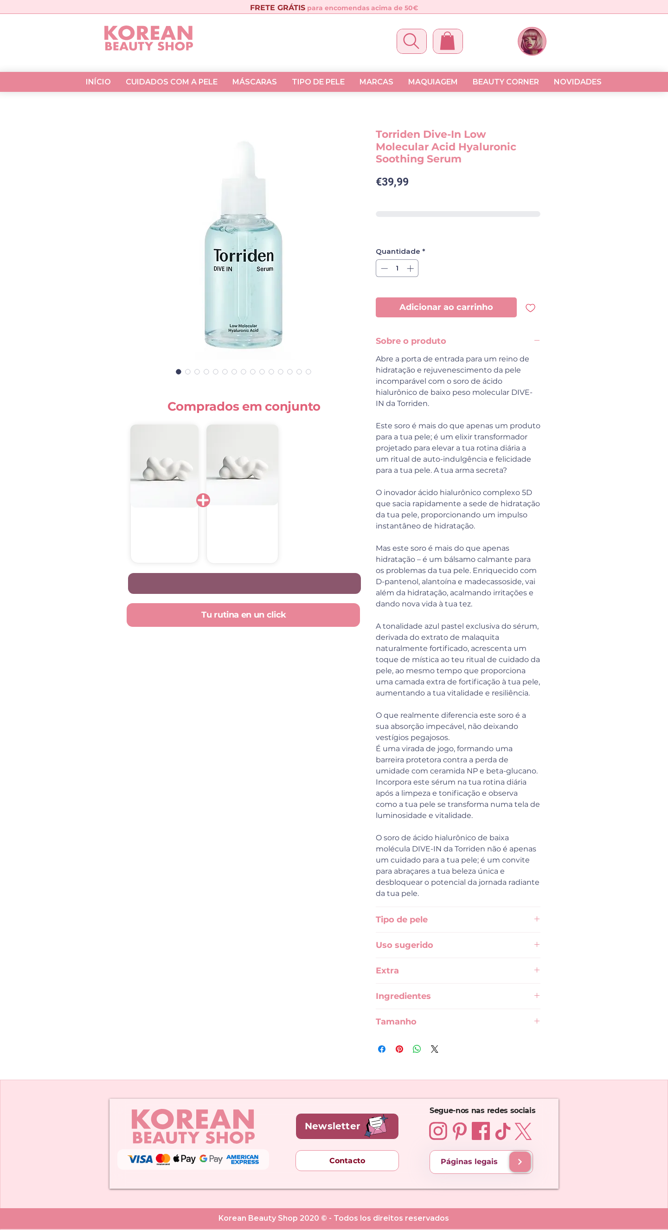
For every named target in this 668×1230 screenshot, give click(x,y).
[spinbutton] (397, 268)
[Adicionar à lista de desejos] (530, 307)
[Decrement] (383, 268)
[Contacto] (347, 1160)
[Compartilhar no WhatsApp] (417, 1049)
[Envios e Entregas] (520, 1162)
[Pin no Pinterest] (399, 1049)
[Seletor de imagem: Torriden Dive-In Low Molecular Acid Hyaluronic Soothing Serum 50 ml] (178, 371)
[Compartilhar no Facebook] (381, 1049)
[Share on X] (434, 1049)
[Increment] (411, 268)
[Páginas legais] (481, 1162)
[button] (447, 41)
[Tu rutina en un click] (243, 615)
